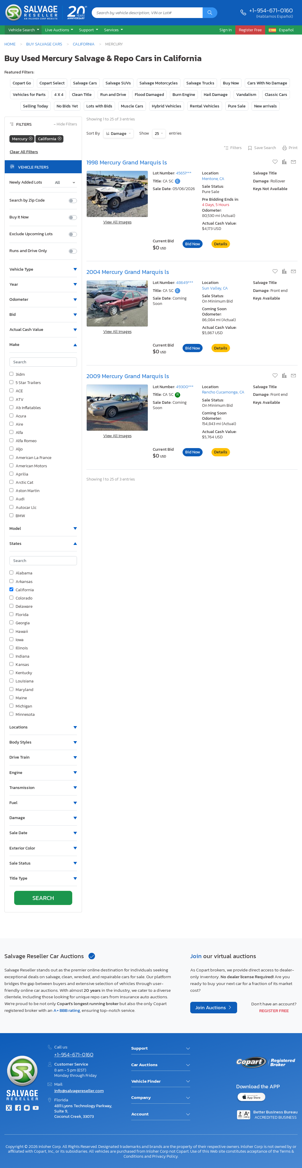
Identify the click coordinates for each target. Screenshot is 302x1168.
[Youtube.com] (35, 1108)
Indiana (19, 656)
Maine (18, 698)
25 (157, 133)
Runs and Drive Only (28, 251)
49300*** (184, 387)
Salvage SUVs (118, 83)
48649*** (184, 283)
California (84, 44)
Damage (118, 133)
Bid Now (192, 244)
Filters (232, 148)
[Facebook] (17, 1108)
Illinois (18, 648)
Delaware (20, 606)
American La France (30, 457)
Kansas (19, 664)
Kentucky (20, 673)
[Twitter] (8, 1108)
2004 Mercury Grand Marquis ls (127, 271)
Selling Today (35, 106)
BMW (17, 516)
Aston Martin (24, 491)
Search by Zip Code (27, 200)
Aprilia (18, 474)
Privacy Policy (165, 1156)
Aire (16, 424)
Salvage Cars (85, 83)
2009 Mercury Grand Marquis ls (127, 376)
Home (10, 44)
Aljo (16, 449)
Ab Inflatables (25, 408)
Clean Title (82, 95)
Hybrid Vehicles (166, 106)
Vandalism (246, 95)
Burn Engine (184, 95)
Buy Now (231, 83)
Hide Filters (65, 124)
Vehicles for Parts (29, 95)
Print (290, 148)
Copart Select (52, 83)
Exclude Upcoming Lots (31, 234)
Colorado (20, 598)
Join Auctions (211, 1007)
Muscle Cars (132, 106)
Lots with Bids (99, 106)
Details (220, 244)
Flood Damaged (149, 95)
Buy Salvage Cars (44, 44)
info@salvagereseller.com (79, 1090)
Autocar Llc (22, 507)
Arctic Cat (21, 482)
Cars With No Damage (267, 83)
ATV (16, 399)
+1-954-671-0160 (271, 10)
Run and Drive (113, 95)
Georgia (19, 623)
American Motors (28, 466)
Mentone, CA (213, 179)
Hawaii (18, 631)
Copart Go (22, 83)
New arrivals (265, 106)
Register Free (274, 1010)
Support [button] (87, 30)
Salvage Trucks (200, 83)
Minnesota (22, 714)
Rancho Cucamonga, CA (223, 392)
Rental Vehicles (204, 106)
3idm (17, 374)
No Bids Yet (67, 106)
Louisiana (21, 681)
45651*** (183, 173)
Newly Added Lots (25, 182)
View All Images (117, 222)
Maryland (21, 689)
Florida (19, 615)
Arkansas (20, 581)
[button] (23, 30)
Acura (17, 416)
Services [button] (111, 30)
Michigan (20, 706)
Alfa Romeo (23, 441)
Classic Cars (276, 95)
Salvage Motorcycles (158, 83)
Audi (16, 499)
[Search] (210, 12)
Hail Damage (216, 95)
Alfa (16, 432)
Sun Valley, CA (215, 288)
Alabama (20, 573)
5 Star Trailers (25, 382)
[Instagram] (26, 1108)
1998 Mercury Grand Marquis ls (126, 162)
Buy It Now (19, 217)
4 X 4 (58, 95)
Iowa (16, 640)
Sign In (225, 30)
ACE (16, 391)
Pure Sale (237, 106)
